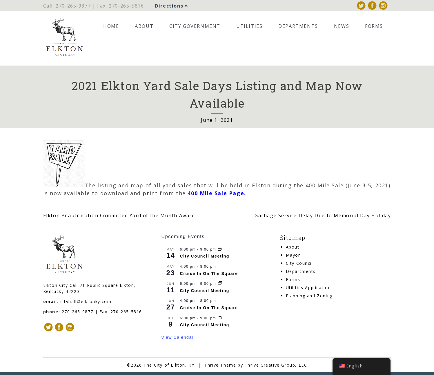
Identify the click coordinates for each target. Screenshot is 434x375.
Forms (374, 26)
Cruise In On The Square (209, 273)
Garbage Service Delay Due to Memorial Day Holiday (323, 215)
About (144, 26)
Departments (298, 26)
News (341, 26)
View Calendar (177, 337)
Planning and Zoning (309, 296)
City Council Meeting (204, 256)
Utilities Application (308, 288)
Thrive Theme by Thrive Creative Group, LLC (255, 365)
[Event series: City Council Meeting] (220, 249)
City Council (299, 263)
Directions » (171, 6)
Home (111, 26)
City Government (194, 26)
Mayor (293, 255)
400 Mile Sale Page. (217, 193)
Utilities (249, 26)
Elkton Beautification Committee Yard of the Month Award (119, 215)
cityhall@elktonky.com (86, 301)
